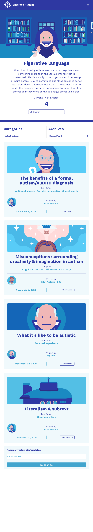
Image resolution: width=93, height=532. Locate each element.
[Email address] (46, 512)
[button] (87, 5)
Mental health (70, 205)
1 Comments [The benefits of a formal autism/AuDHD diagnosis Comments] (67, 225)
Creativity (65, 297)
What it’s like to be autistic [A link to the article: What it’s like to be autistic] (46, 376)
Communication (46, 472)
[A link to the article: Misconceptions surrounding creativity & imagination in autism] (46, 259)
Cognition (28, 297)
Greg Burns (51, 397)
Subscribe (46, 520)
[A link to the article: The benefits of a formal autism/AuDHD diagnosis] (46, 166)
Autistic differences (46, 297)
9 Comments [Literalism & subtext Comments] (67, 493)
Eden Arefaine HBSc (51, 309)
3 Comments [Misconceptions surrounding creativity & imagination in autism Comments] (67, 318)
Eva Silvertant (51, 217)
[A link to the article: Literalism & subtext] (46, 439)
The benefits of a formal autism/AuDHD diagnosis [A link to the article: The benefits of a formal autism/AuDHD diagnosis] (46, 194)
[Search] (46, 111)
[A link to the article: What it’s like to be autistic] (46, 351)
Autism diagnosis (25, 205)
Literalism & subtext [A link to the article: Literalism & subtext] (47, 464)
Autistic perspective (48, 205)
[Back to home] (19, 4)
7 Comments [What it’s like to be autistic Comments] (67, 405)
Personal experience (46, 385)
